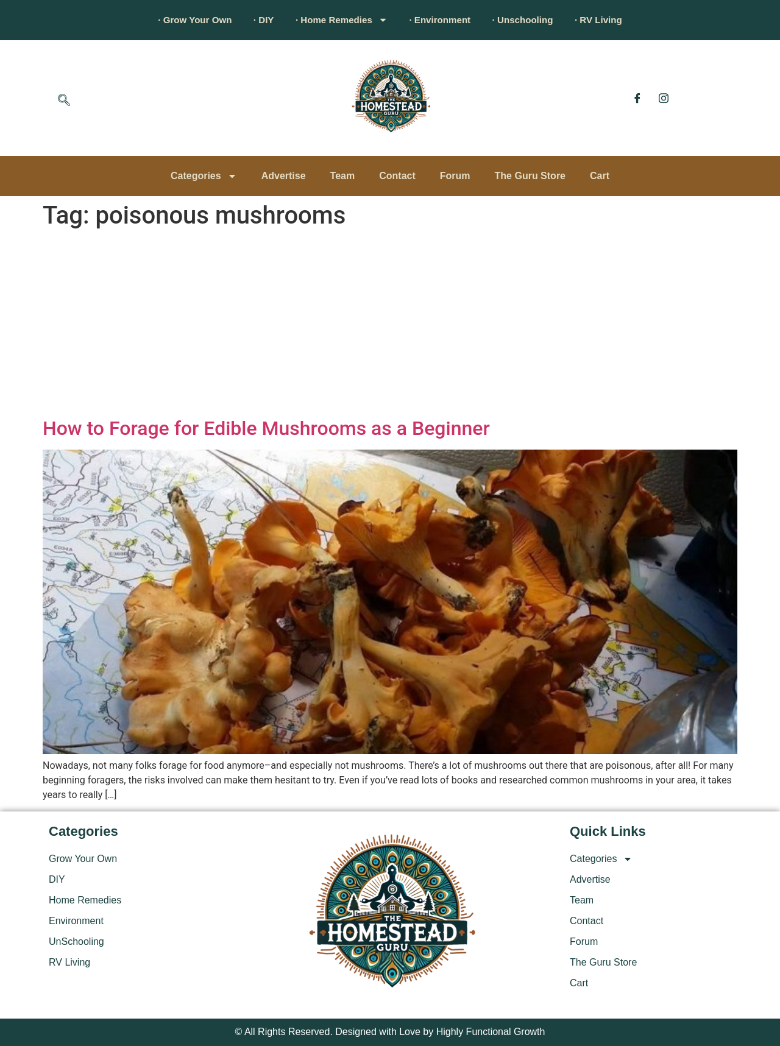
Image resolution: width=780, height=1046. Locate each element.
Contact (397, 176)
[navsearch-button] (64, 101)
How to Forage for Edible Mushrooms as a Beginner (266, 428)
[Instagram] (663, 98)
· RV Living (614, 20)
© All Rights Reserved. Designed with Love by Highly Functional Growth (390, 1032)
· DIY (254, 20)
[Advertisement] (390, 325)
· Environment (443, 20)
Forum (455, 176)
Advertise (283, 176)
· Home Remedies (337, 20)
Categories (204, 176)
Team (342, 176)
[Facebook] (637, 98)
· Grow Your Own (180, 20)
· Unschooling (532, 20)
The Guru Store (530, 176)
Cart (599, 176)
